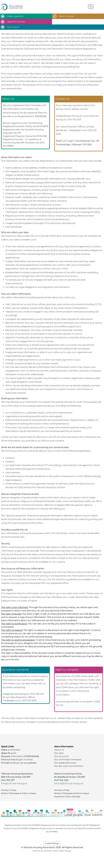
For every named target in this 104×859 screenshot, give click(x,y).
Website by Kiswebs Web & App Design (52, 850)
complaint (14, 749)
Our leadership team (65, 763)
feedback (15, 763)
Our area (58, 753)
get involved (25, 759)
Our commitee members (67, 759)
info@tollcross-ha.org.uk (14, 783)
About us (59, 749)
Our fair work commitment (69, 766)
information (17, 756)
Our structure (61, 756)
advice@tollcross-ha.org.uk (68, 783)
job (14, 753)
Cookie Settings (52, 843)
